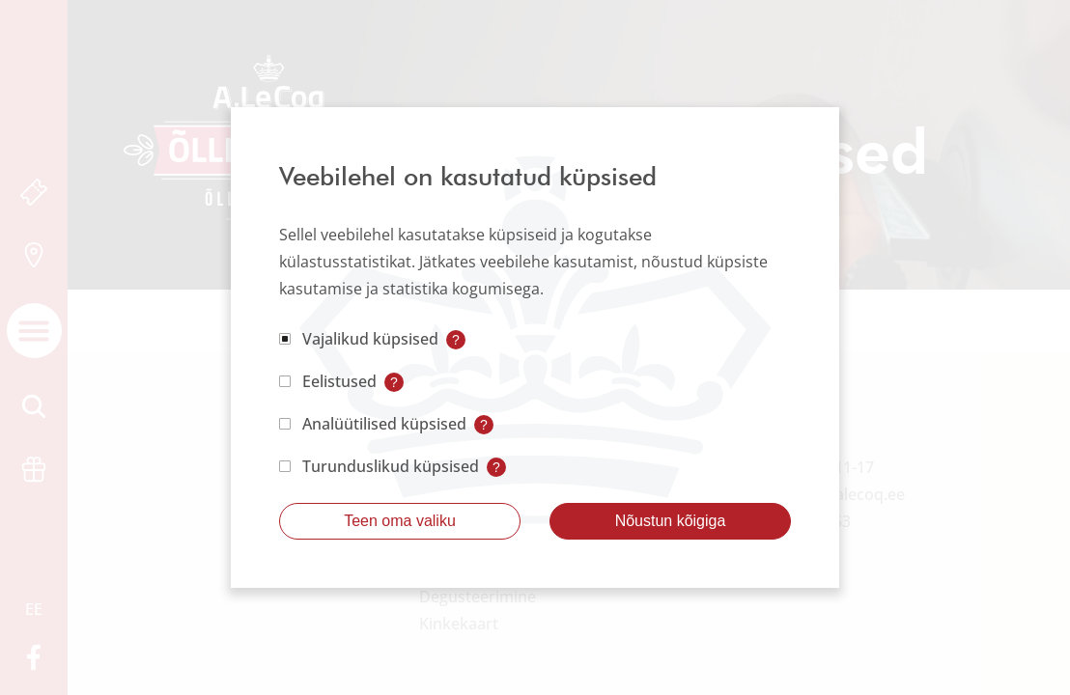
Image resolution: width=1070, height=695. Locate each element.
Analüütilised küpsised (384, 423)
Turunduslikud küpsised (390, 466)
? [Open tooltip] (456, 340)
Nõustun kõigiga (670, 521)
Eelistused (339, 381)
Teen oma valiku (400, 521)
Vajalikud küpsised (370, 338)
